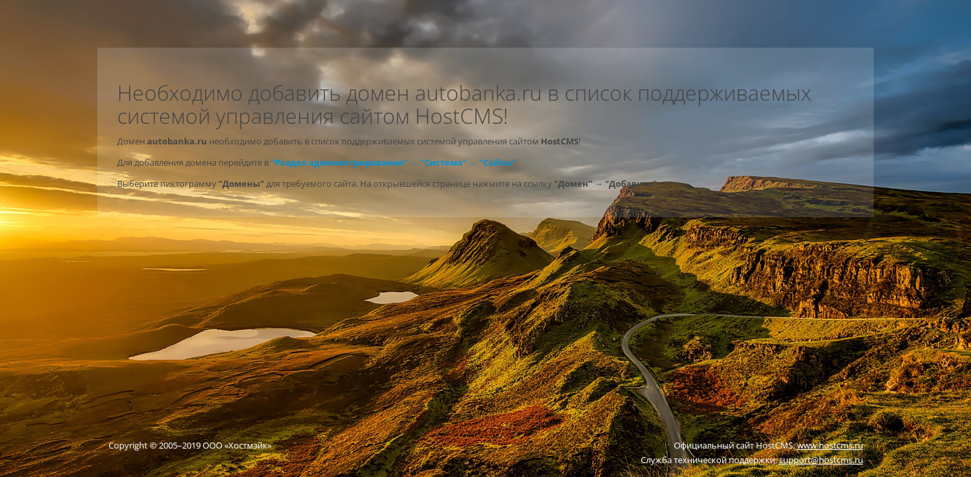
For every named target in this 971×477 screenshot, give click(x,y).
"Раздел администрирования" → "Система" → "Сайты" (393, 162)
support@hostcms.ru (821, 460)
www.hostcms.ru (830, 445)
